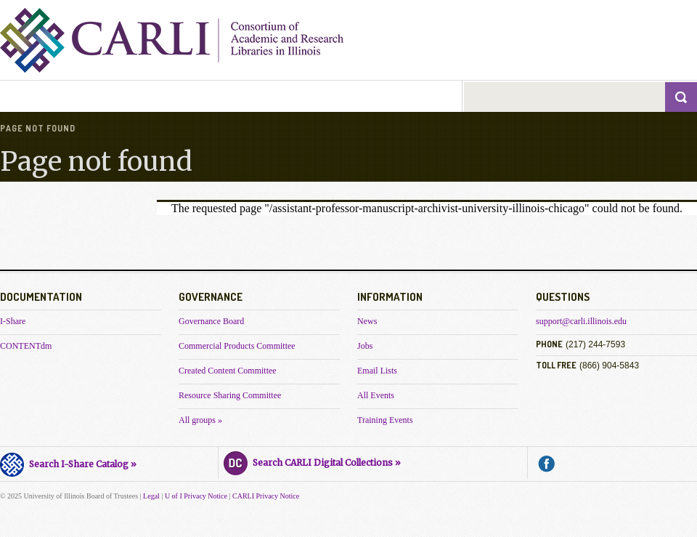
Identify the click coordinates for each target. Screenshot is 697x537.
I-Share (12, 321)
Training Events (385, 420)
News (367, 321)
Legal (151, 496)
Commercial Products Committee (237, 346)
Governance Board (211, 321)
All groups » (200, 420)
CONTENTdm (26, 346)
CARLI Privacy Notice (265, 496)
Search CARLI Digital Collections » (312, 460)
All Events (375, 395)
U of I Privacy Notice (196, 496)
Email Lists (377, 371)
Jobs (364, 346)
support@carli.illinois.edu (581, 321)
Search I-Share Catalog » (68, 462)
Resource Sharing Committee (230, 395)
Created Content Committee (228, 371)
